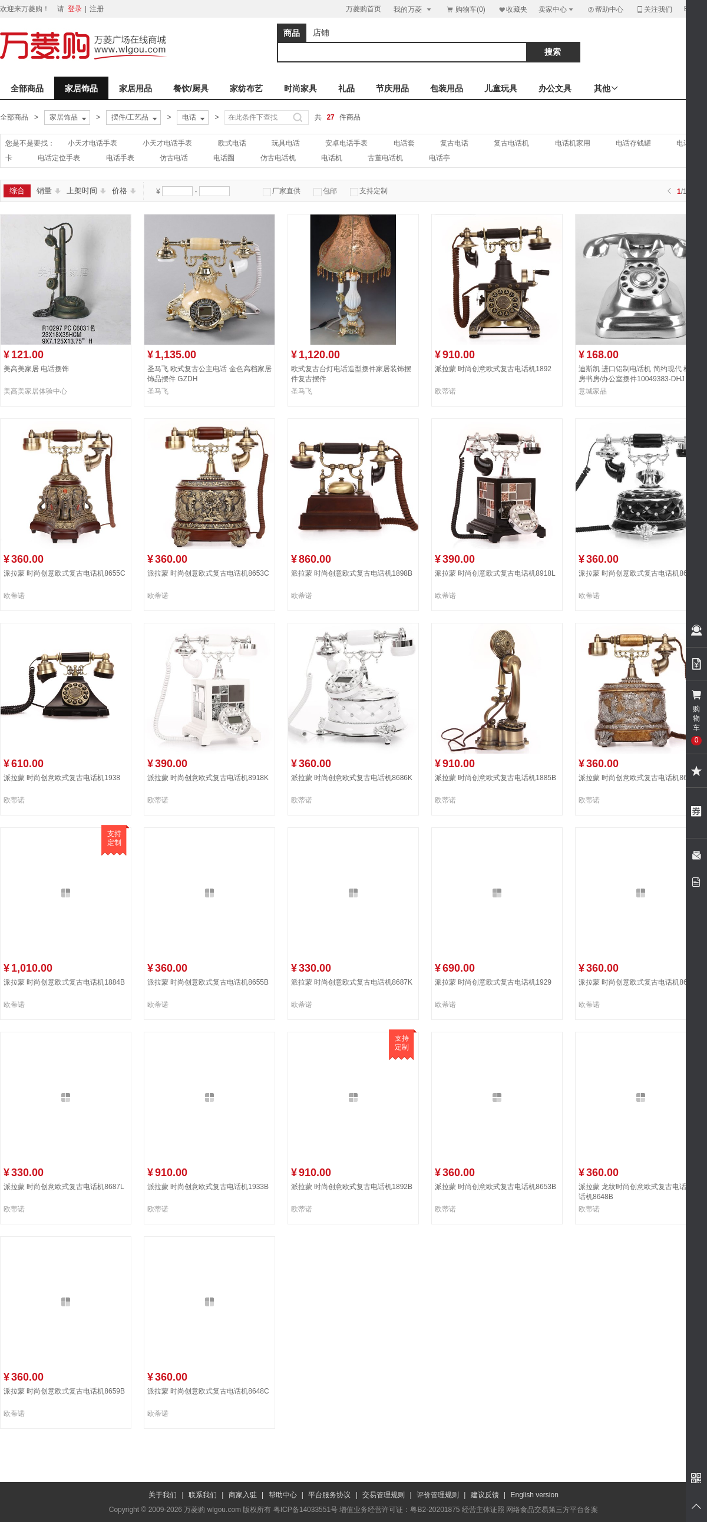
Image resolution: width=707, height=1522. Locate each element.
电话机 (331, 158)
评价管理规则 (438, 1495)
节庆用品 (392, 88)
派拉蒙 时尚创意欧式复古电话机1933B (208, 1187)
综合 (17, 190)
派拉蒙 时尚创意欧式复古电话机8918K (208, 778)
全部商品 (27, 88)
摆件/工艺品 (135, 118)
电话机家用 (572, 143)
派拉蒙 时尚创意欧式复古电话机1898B (351, 573)
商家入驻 (243, 1495)
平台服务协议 (329, 1495)
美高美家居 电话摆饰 (36, 369)
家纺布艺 (246, 88)
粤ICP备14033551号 (305, 1510)
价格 (124, 190)
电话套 (404, 143)
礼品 (346, 88)
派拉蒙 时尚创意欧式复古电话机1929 (493, 982)
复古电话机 (511, 143)
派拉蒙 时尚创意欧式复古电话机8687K (351, 982)
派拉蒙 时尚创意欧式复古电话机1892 (493, 369)
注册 (97, 9)
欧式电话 (232, 143)
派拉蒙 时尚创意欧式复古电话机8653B (495, 1187)
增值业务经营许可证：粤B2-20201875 (399, 1510)
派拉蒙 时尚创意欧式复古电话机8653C (208, 573)
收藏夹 (512, 9)
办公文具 (554, 88)
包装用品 (446, 88)
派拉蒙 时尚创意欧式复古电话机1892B (351, 1187)
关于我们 (162, 1495)
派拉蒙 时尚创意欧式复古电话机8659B (64, 1391)
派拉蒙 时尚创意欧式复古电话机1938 (62, 778)
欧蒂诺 (445, 391)
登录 (75, 9)
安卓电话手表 (346, 143)
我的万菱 (413, 9)
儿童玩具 (500, 88)
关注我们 (654, 9)
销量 (49, 190)
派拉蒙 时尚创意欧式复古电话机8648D (640, 982)
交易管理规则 (383, 1495)
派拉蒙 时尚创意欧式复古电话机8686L (639, 573)
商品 (291, 33)
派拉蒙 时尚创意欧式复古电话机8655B (208, 982)
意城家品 (593, 391)
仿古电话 (174, 158)
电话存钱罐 (633, 143)
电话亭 (439, 158)
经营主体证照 (483, 1510)
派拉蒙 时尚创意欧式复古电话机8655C (64, 573)
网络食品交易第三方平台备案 (552, 1510)
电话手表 (120, 158)
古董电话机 (385, 158)
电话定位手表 (59, 158)
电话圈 (223, 158)
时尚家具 (300, 88)
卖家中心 (556, 9)
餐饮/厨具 (191, 88)
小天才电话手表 (92, 143)
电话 (194, 118)
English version (535, 1495)
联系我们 (203, 1495)
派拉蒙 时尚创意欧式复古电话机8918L (495, 573)
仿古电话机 (278, 158)
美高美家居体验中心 (35, 391)
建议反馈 (485, 1495)
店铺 (321, 32)
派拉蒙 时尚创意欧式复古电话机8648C (208, 1391)
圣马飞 (158, 391)
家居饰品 (81, 88)
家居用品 (135, 88)
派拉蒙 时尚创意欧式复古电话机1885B (495, 778)
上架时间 (86, 190)
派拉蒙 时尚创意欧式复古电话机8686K (351, 778)
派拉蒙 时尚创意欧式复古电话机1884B (64, 982)
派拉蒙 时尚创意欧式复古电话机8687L (64, 1187)
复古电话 (454, 143)
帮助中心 (605, 9)
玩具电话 (286, 143)
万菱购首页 (363, 9)
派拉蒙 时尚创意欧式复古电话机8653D (640, 778)
